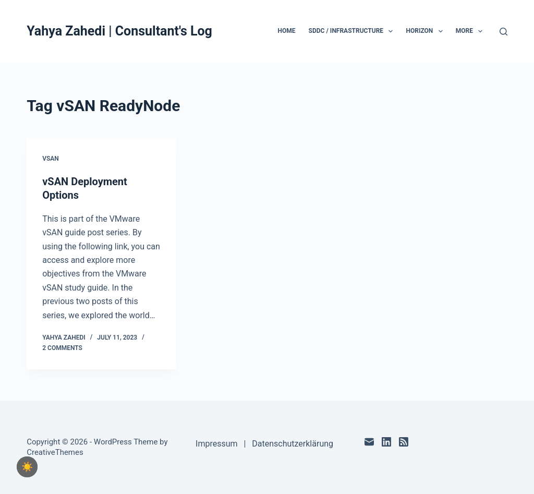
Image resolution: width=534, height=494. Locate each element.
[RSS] (403, 442)
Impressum (217, 444)
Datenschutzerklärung (292, 444)
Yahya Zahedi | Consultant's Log (119, 31)
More (471, 31)
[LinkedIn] (386, 442)
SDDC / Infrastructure (353, 31)
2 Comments (62, 348)
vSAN (50, 158)
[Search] (503, 31)
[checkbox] (27, 466)
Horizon (426, 31)
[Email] (369, 442)
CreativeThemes (55, 452)
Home (287, 30)
